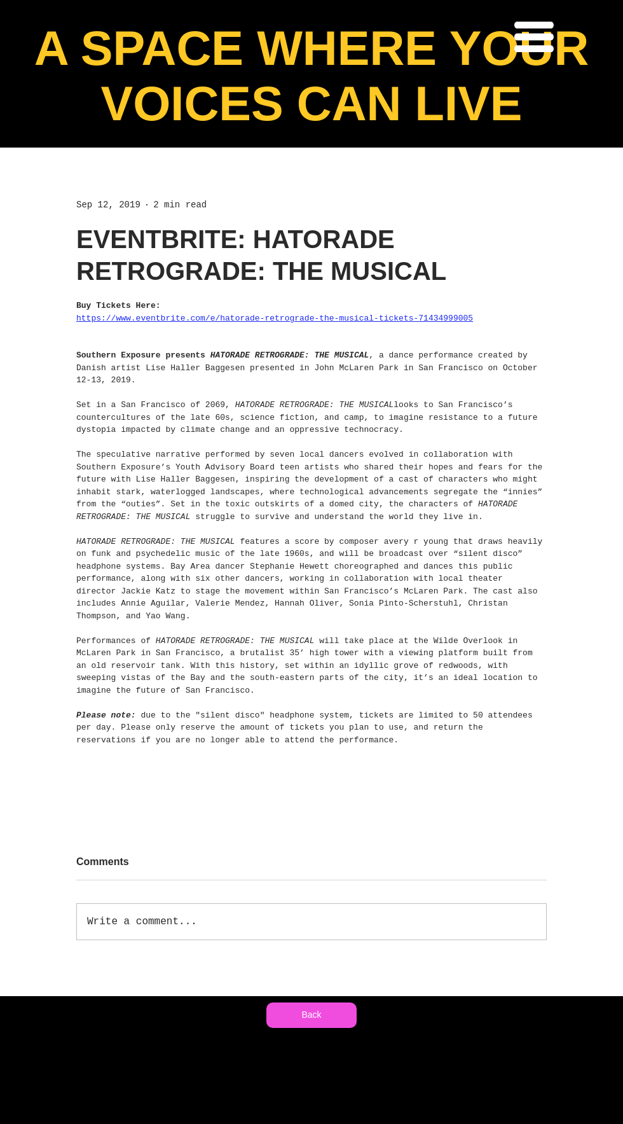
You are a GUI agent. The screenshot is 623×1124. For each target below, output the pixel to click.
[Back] (311, 1015)
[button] (534, 37)
